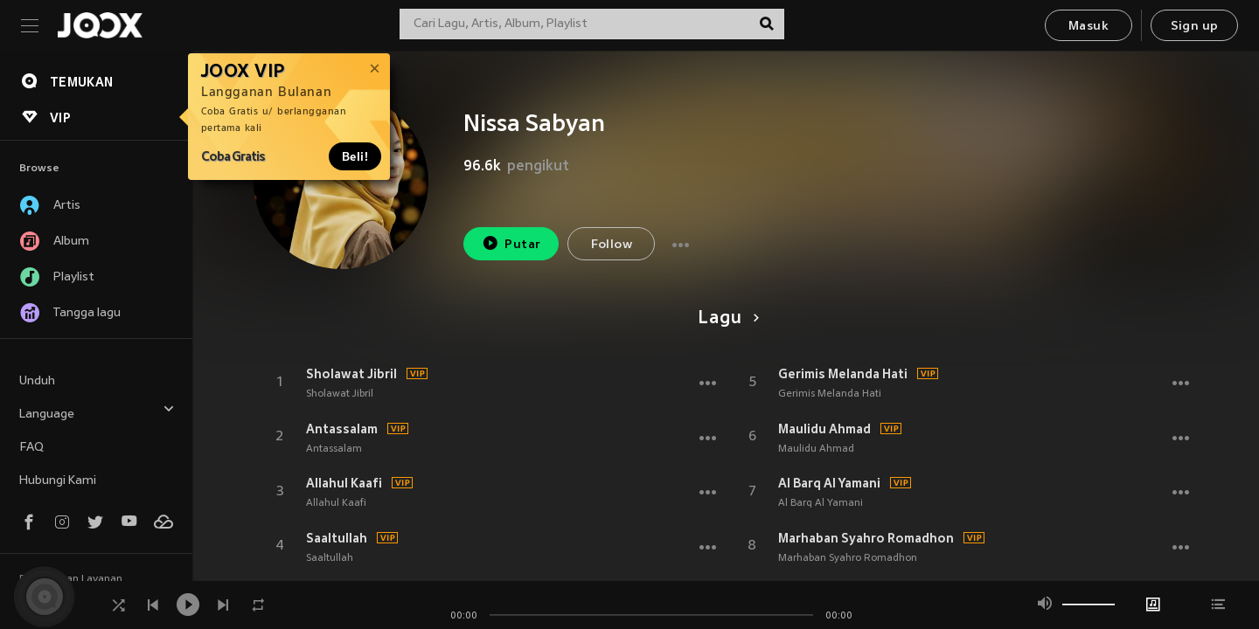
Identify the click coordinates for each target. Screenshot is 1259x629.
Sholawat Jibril (351, 374)
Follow (611, 245)
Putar (511, 243)
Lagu (725, 318)
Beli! (355, 156)
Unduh (37, 381)
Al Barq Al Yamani (829, 483)
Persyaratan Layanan (70, 579)
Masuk (1088, 26)
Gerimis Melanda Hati (843, 374)
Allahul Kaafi (344, 483)
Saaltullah (336, 538)
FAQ (31, 447)
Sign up (1195, 26)
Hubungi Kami (57, 480)
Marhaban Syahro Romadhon (866, 538)
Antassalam (342, 429)
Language (97, 412)
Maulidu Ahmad (824, 429)
